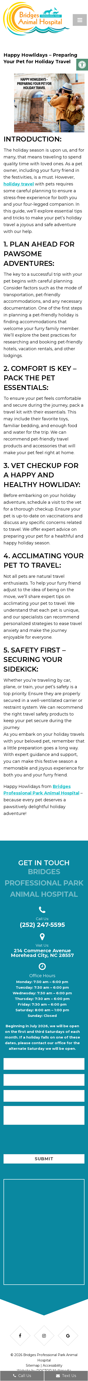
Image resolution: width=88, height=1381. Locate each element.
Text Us (66, 1375)
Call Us (22, 1375)
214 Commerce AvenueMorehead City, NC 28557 (42, 953)
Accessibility (52, 1365)
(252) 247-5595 (42, 925)
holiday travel (19, 184)
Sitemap (33, 1365)
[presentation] (39, 1140)
